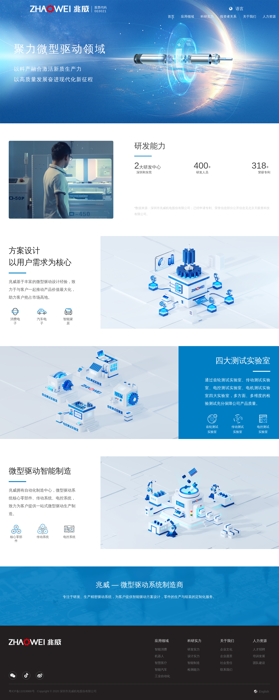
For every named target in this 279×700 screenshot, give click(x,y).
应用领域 (187, 16)
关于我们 (249, 16)
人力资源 (269, 16)
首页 (171, 16)
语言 (236, 9)
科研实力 (207, 16)
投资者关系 (228, 16)
